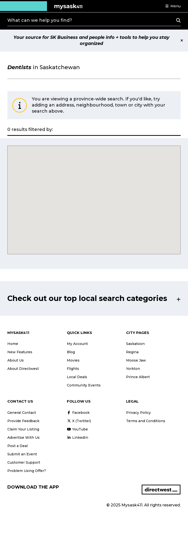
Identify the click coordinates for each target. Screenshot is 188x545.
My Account (77, 344)
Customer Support (23, 462)
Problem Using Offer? (26, 471)
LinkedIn (77, 437)
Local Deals (77, 377)
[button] (173, 6)
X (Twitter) (79, 421)
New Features (19, 352)
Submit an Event (22, 454)
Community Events (84, 385)
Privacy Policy (138, 412)
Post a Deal (17, 446)
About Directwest (23, 368)
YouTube (77, 429)
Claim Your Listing (23, 429)
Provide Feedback (23, 421)
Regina (132, 352)
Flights (73, 368)
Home (12, 344)
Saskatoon (135, 344)
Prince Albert (138, 377)
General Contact (21, 412)
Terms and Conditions (145, 421)
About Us (15, 360)
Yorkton (133, 368)
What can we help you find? (39, 20)
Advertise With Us (23, 437)
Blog (71, 352)
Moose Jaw (136, 360)
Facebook (78, 412)
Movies (73, 360)
